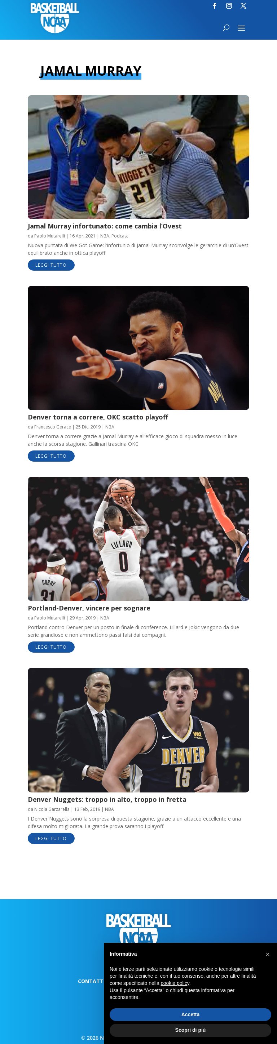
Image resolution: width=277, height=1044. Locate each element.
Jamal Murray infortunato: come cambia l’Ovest (105, 226)
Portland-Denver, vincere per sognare (89, 608)
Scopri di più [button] (190, 1030)
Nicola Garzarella (52, 809)
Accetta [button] (190, 1014)
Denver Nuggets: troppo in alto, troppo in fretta (107, 799)
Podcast (119, 236)
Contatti (91, 982)
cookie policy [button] (175, 983)
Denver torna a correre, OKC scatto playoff (98, 417)
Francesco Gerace (52, 427)
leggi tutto (51, 265)
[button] (267, 954)
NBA (104, 236)
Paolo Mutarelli (49, 236)
